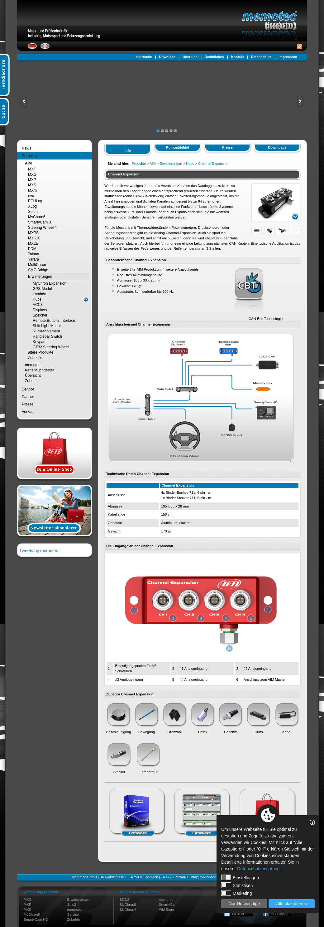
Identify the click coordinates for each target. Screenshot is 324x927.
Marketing (236, 893)
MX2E (33, 243)
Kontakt (237, 57)
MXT (32, 169)
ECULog (35, 201)
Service (28, 389)
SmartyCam (168, 904)
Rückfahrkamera (46, 331)
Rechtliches (214, 57)
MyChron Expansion (49, 283)
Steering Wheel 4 (42, 227)
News (26, 148)
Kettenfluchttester (39, 370)
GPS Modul (42, 289)
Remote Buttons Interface (54, 320)
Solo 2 (33, 211)
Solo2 (71, 904)
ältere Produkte (40, 352)
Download (167, 57)
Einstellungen (240, 877)
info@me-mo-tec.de (205, 877)
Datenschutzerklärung (258, 868)
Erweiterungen (40, 276)
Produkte (29, 156)
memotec (32, 365)
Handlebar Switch (47, 336)
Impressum (288, 57)
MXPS (33, 233)
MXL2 (124, 899)
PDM (32, 249)
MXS (32, 185)
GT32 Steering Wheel (51, 347)
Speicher (40, 315)
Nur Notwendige (244, 903)
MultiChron (37, 264)
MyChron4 (128, 909)
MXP (32, 180)
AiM (28, 163)
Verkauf (28, 412)
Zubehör (35, 358)
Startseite (144, 57)
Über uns (190, 57)
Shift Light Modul (46, 326)
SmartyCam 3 (39, 222)
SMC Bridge (38, 270)
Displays (40, 310)
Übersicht (33, 375)
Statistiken (237, 885)
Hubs (37, 299)
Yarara (33, 259)
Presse (27, 404)
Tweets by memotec (38, 550)
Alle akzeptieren (291, 903)
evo (31, 196)
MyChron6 (36, 217)
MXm (32, 190)
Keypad (39, 342)
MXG (32, 174)
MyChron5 (32, 914)
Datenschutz (261, 57)
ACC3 (38, 304)
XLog (32, 206)
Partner (28, 397)
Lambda (39, 294)
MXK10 (34, 238)
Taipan (33, 254)
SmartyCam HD (36, 919)
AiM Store (166, 909)
